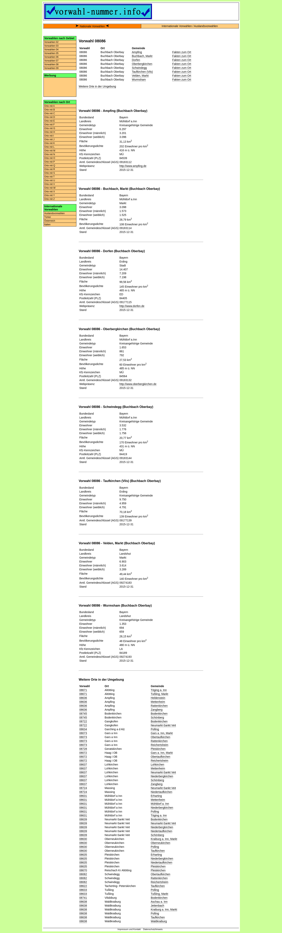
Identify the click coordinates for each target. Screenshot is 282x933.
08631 (83, 795)
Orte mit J (49, 139)
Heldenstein (158, 697)
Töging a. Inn (159, 690)
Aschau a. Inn (159, 901)
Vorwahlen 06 (51, 57)
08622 (83, 886)
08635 (83, 854)
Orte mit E (49, 121)
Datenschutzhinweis (153, 929)
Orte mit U (49, 180)
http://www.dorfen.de (132, 306)
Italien (47, 224)
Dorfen (136, 60)
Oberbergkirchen (142, 63)
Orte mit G (49, 128)
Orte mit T (49, 176)
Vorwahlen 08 (51, 64)
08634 (83, 729)
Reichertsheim (159, 744)
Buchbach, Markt (142, 56)
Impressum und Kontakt (129, 929)
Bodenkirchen (159, 713)
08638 (83, 901)
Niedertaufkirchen (161, 792)
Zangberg (157, 709)
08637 (83, 764)
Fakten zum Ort (181, 52)
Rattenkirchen (159, 705)
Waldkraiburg (159, 921)
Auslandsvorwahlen (54, 213)
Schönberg (157, 717)
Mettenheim (158, 701)
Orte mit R (49, 169)
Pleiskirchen (158, 748)
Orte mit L (49, 147)
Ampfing (137, 52)
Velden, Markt (140, 75)
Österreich (49, 220)
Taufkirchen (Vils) (142, 71)
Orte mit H (49, 132)
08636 (83, 697)
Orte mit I (49, 135)
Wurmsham (139, 79)
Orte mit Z (49, 199)
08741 (83, 897)
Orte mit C (49, 113)
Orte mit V (49, 184)
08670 (83, 870)
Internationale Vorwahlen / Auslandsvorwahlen (190, 26)
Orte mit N (49, 154)
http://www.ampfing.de (132, 166)
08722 (83, 721)
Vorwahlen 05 (51, 53)
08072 (83, 752)
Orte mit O (49, 158)
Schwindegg (139, 67)
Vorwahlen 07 (51, 60)
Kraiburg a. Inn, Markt (164, 839)
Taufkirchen (158, 850)
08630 (83, 839)
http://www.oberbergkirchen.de (137, 384)
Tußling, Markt (159, 694)
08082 (83, 874)
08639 (83, 819)
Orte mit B (49, 109)
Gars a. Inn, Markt (162, 733)
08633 (83, 889)
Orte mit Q (49, 165)
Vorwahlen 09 (51, 68)
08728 (83, 748)
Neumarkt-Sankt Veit (163, 725)
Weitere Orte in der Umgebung (97, 86)
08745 (83, 713)
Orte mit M (49, 150)
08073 (83, 733)
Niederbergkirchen (162, 776)
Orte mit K (49, 143)
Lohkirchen (157, 764)
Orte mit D (49, 117)
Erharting (156, 795)
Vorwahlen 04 (51, 49)
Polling (155, 729)
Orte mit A (49, 106)
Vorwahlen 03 (51, 45)
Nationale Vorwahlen (92, 26)
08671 (83, 690)
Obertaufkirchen (160, 737)
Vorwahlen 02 (51, 42)
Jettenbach (157, 905)
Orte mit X (49, 191)
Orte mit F (49, 124)
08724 (83, 788)
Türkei (47, 217)
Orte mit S (49, 173)
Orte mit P (49, 161)
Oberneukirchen (160, 842)
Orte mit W (49, 188)
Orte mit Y (49, 195)
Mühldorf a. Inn (160, 803)
